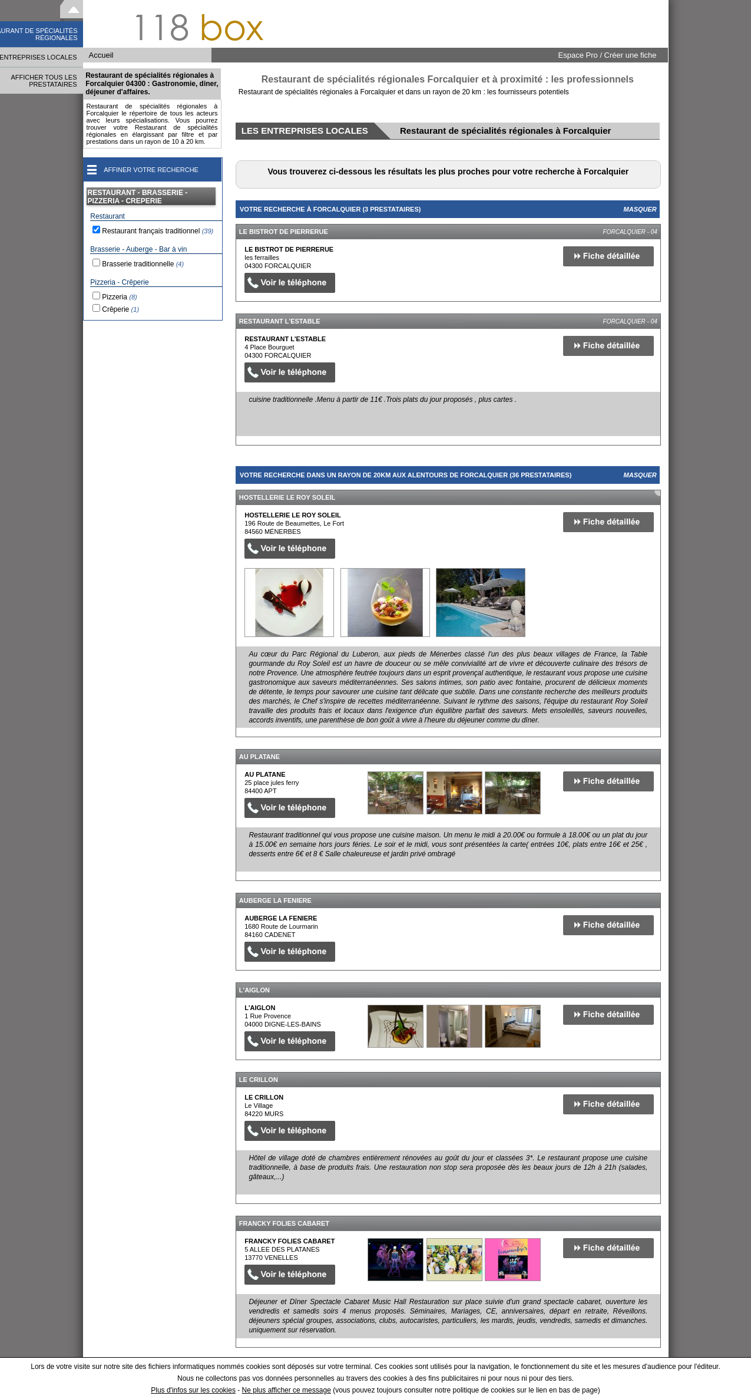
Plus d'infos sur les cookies (193, 1390)
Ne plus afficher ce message (286, 1390)
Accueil (101, 55)
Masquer (640, 209)
